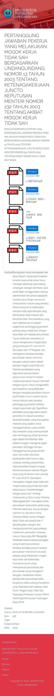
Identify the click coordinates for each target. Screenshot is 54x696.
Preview (32, 171)
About (5, 675)
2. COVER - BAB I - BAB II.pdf (35, 200)
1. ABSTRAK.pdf (34, 181)
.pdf (37, 176)
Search (6, 669)
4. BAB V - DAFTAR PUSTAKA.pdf (36, 239)
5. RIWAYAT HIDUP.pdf (32, 258)
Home (5, 659)
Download (30, 176)
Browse (6, 664)
